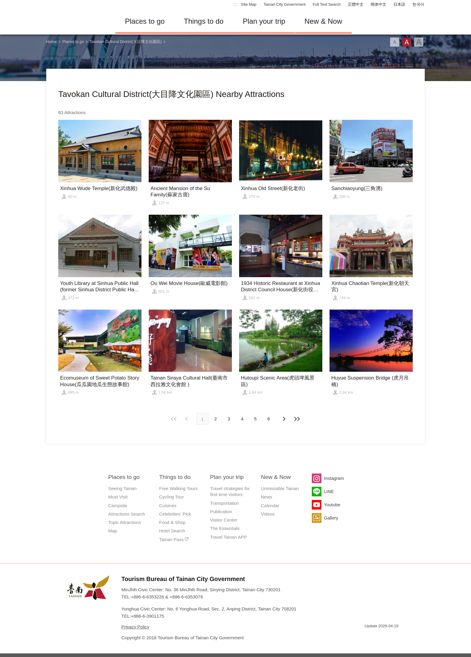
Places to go (145, 21)
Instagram (334, 478)
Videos (268, 513)
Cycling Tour (171, 496)
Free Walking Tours (178, 488)
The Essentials (224, 528)
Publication (221, 511)
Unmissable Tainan (280, 488)
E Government (369, 636)
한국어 (418, 4)
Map (112, 530)
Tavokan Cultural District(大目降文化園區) (126, 41)
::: (235, 4)
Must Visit (118, 496)
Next (187, 419)
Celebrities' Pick (175, 513)
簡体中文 (378, 4)
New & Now (323, 21)
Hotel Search (172, 530)
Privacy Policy (135, 626)
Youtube (332, 504)
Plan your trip (264, 21)
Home (51, 41)
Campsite (117, 505)
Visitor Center (223, 519)
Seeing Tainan (122, 488)
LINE (329, 491)
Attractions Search (126, 513)
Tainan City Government (284, 4)
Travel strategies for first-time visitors (230, 491)
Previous (284, 419)
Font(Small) (394, 42)
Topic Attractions (124, 522)
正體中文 (355, 4)
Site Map (248, 4)
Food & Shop (172, 522)
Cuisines (168, 505)
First (174, 419)
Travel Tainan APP (228, 537)
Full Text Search (327, 4)
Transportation (224, 503)
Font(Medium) (406, 42)
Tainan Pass (171, 539)
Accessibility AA (390, 636)
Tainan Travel (76, 21)
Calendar (270, 505)
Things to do (203, 21)
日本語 (399, 4)
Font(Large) (418, 42)
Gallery (331, 517)
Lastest (297, 419)
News (266, 496)
